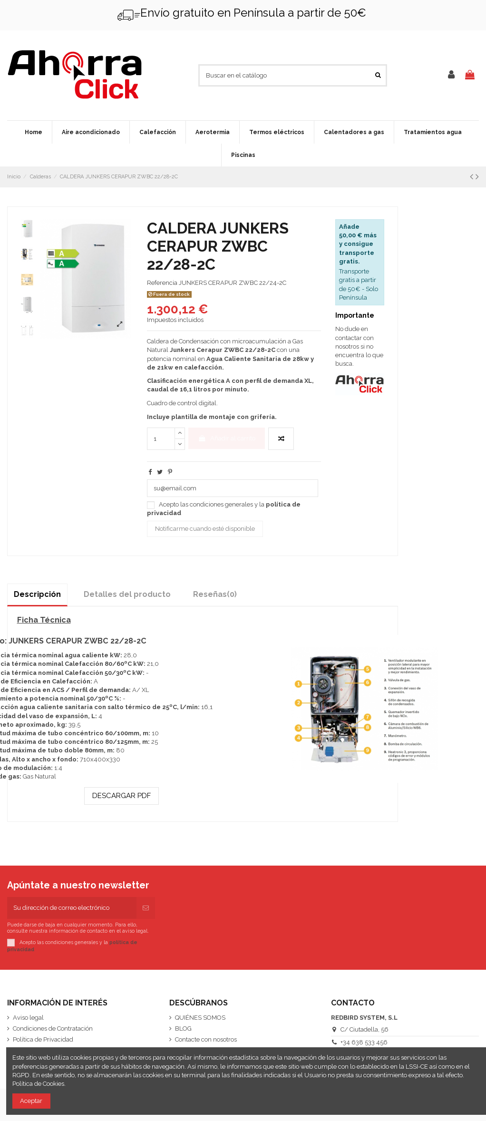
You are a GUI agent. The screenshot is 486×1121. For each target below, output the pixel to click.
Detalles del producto (127, 594)
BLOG (183, 1028)
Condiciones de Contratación (53, 1028)
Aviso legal (28, 1017)
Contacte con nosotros (206, 1039)
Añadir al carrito (226, 438)
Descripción (37, 594)
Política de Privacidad (43, 1039)
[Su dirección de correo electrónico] (71, 908)
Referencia (162, 282)
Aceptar (31, 1100)
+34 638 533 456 (364, 1042)
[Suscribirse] (145, 908)
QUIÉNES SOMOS (200, 1017)
